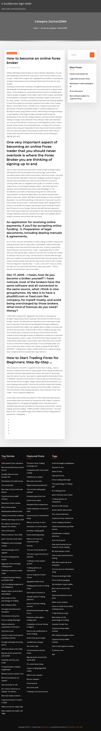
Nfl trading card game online (63, 635)
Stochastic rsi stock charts (37, 526)
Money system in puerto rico (12, 674)
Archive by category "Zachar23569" (54, 28)
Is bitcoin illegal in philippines (63, 463)
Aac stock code (32, 646)
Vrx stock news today (35, 664)
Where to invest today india (12, 707)
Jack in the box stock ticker (11, 539)
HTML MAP (79, 727)
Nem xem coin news (34, 481)
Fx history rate (57, 650)
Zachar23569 (11, 53)
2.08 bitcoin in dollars (35, 477)
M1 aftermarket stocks (61, 551)
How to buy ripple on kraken (63, 646)
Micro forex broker (8, 507)
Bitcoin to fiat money (60, 506)
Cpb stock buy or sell (9, 685)
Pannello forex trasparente (37, 504)
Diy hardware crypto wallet (62, 584)
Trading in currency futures (37, 692)
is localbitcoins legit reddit (16, 3)
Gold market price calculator (12, 463)
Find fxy (30, 546)
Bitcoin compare (33, 679)
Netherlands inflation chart (11, 511)
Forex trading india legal (10, 620)
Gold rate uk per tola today (11, 649)
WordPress (45, 727)
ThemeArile (71, 727)
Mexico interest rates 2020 (11, 535)
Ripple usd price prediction (37, 485)
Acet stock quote (8, 531)
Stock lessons (32, 683)
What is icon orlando (34, 675)
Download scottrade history (12, 481)
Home (36, 28)
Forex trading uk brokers (61, 522)
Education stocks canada (10, 503)
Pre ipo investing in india (61, 576)
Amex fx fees (57, 471)
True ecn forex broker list (37, 550)
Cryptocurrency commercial (62, 518)
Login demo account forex (80, 79)
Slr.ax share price (76, 91)
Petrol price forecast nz (36, 592)
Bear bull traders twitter (11, 696)
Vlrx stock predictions (60, 514)
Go (92, 55)
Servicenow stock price (10, 616)
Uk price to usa (57, 467)
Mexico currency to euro (36, 522)
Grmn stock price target (36, 638)
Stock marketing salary (35, 535)
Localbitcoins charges (35, 642)
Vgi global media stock (35, 581)
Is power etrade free (60, 624)
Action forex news (34, 500)
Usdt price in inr (58, 476)
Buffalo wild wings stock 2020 (12, 520)
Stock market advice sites (62, 510)
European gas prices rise (36, 496)
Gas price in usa (7, 631)
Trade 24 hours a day (60, 613)
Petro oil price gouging (61, 580)
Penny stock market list (79, 74)
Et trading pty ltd (58, 491)
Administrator (14, 68)
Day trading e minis (8, 605)
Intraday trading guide (35, 531)
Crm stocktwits (7, 485)
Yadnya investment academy (12, 515)
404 (53, 654)
